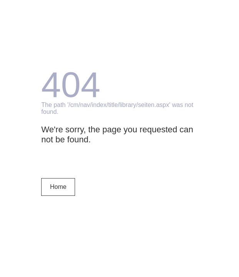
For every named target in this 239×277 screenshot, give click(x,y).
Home (58, 187)
